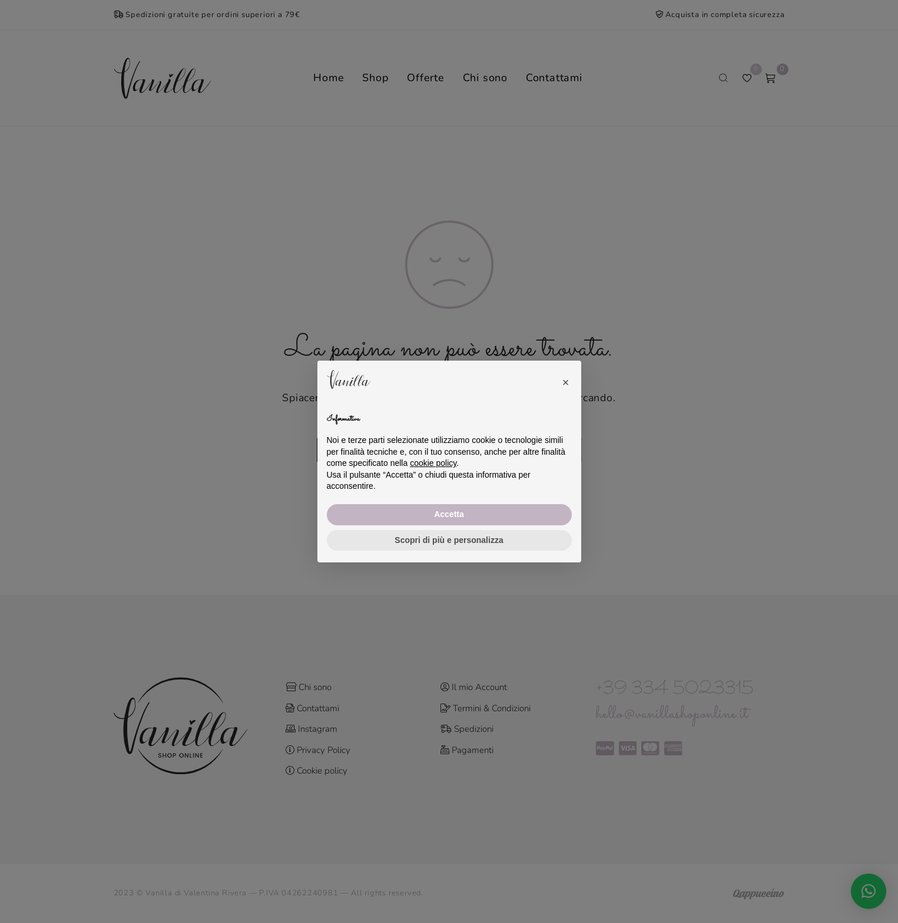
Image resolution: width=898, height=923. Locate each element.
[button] (565, 379)
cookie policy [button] (433, 463)
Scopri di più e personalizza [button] (449, 540)
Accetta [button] (449, 514)
